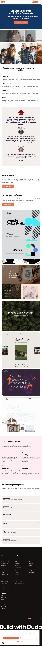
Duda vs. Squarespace (19, 583)
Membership (17, 563)
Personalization (18, 567)
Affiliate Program (4, 611)
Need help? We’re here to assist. (10, 525)
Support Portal (32, 572)
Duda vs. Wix (17, 585)
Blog (4, 531)
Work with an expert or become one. (11, 507)
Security (2, 572)
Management (32, 559)
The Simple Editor (4, 563)
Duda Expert (6, 506)
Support (5, 523)
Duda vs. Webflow (18, 586)
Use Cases (3, 588)
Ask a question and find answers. (10, 515)
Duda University (6, 498)
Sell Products (17, 559)
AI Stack (2, 569)
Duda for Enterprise (5, 586)
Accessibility (17, 570)
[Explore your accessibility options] (2, 643)
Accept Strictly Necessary (28, 638)
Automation (3, 570)
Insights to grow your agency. (9, 532)
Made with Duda (4, 602)
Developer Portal (4, 606)
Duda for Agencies (4, 581)
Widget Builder (18, 569)
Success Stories (4, 604)
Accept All (11, 638)
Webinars (3, 599)
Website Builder (4, 558)
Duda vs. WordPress (19, 581)
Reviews (31, 563)
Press (30, 561)
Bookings (17, 574)
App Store (17, 558)
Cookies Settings (20, 641)
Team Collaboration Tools (6, 559)
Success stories (6, 539)
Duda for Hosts (4, 585)
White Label (3, 565)
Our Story (31, 558)
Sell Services (17, 561)
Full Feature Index (4, 574)
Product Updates (4, 601)
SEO (2, 567)
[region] (19, 637)
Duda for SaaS (4, 583)
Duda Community (7, 514)
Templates (17, 565)
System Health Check (33, 574)
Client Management (5, 561)
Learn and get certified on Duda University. (12, 499)
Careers (30, 565)
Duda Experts (3, 608)
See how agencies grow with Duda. (11, 540)
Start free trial (35, 2)
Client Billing (17, 572)
